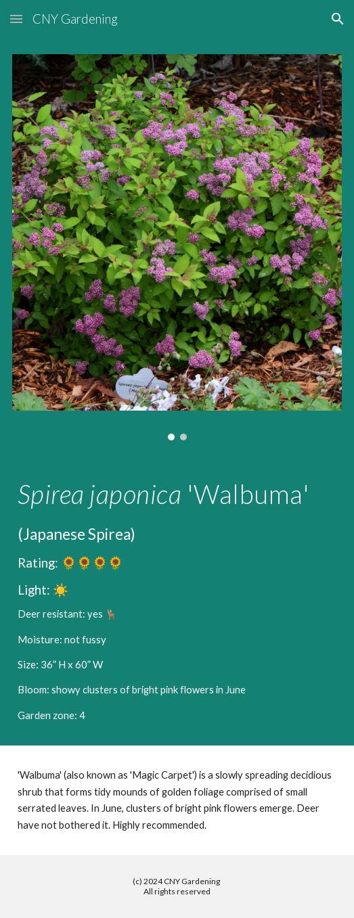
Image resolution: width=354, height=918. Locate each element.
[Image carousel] (177, 247)
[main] (177, 601)
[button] (16, 18)
